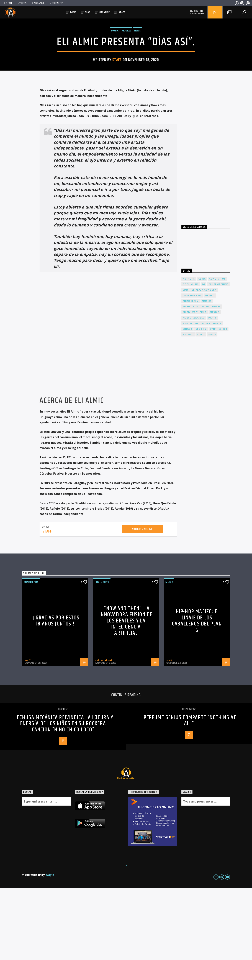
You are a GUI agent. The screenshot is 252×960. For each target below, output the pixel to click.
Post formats (211, 395)
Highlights (101, 653)
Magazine (38, 3)
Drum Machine (218, 356)
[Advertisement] (208, 221)
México (215, 384)
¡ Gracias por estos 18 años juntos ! (55, 692)
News (137, 66)
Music (115, 66)
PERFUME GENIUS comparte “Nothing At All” (190, 792)
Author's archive (142, 601)
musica (207, 372)
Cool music (191, 356)
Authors (189, 350)
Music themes (211, 378)
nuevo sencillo (194, 389)
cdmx (202, 350)
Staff (7, 3)
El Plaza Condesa (204, 361)
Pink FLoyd (190, 395)
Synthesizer (218, 400)
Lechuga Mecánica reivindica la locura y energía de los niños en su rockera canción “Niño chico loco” (63, 795)
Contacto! (56, 3)
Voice (212, 406)
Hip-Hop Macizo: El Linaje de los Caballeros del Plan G (197, 692)
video (201, 406)
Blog (87, 12)
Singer (187, 400)
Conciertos (31, 653)
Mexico (210, 367)
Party (212, 389)
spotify (201, 400)
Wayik (49, 946)
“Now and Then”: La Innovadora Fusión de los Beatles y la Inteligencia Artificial (126, 692)
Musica (126, 66)
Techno (188, 406)
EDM (185, 361)
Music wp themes (194, 384)
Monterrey (191, 372)
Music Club (190, 378)
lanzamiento (192, 367)
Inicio (73, 12)
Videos (22, 3)
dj (203, 356)
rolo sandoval (103, 732)
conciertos (217, 350)
